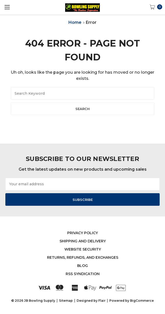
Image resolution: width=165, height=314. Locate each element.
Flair (101, 300)
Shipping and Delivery (83, 241)
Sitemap (66, 300)
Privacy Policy (82, 233)
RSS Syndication (83, 274)
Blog (82, 265)
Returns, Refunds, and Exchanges (82, 257)
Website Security (82, 249)
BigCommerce (142, 300)
